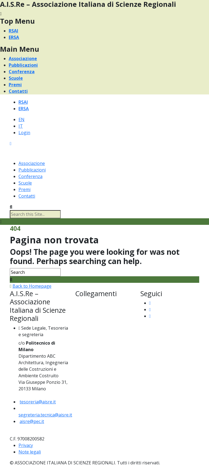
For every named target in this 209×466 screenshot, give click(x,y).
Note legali (30, 452)
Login (24, 133)
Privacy (26, 445)
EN (21, 119)
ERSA (14, 37)
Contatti (18, 91)
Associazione (23, 59)
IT (21, 126)
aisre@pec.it (32, 421)
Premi (15, 85)
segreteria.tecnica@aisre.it (45, 415)
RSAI (13, 31)
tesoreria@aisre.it (38, 402)
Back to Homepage (32, 286)
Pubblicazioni (23, 65)
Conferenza (22, 72)
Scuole (16, 78)
